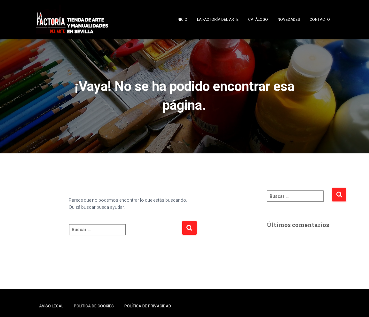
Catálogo (258, 19)
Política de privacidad (147, 306)
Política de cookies (94, 306)
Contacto (320, 19)
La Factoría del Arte (218, 19)
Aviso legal (51, 306)
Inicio (182, 19)
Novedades (289, 19)
